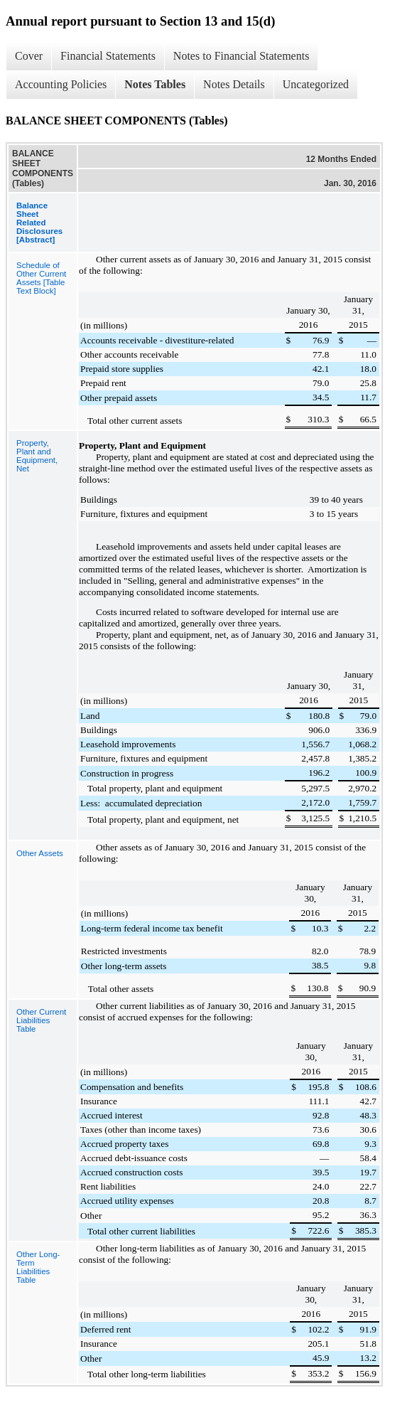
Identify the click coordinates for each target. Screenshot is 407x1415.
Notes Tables (154, 84)
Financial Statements (108, 56)
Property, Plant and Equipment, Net (37, 456)
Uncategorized (316, 84)
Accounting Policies (61, 84)
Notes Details (234, 84)
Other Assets (39, 853)
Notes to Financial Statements (241, 56)
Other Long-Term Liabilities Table (38, 1267)
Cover (29, 56)
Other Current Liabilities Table (41, 1020)
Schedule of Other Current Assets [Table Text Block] (41, 278)
